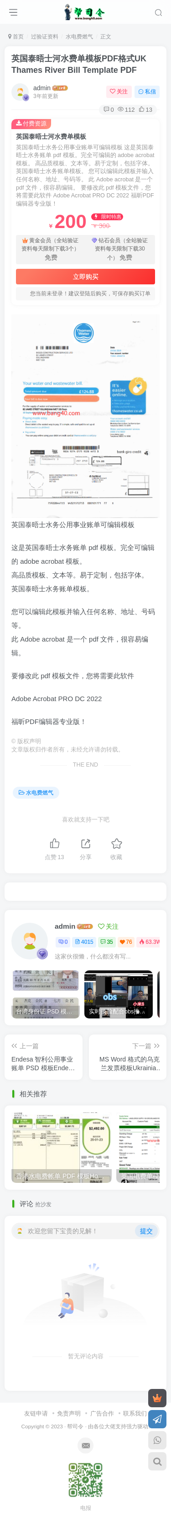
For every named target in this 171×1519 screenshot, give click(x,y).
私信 (147, 91)
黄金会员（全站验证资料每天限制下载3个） (50, 249)
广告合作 (102, 1410)
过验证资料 (44, 36)
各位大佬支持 (109, 1423)
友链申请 (36, 1410)
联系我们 (135, 1410)
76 (126, 942)
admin (42, 88)
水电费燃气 (79, 36)
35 (106, 942)
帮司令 (75, 1423)
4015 (84, 942)
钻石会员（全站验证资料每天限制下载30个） (120, 249)
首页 (16, 36)
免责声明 (69, 1410)
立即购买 (85, 276)
